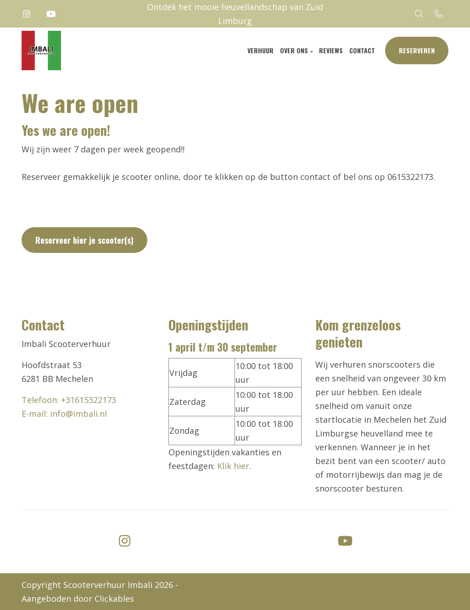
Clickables (114, 598)
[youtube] (345, 540)
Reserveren (417, 50)
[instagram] (125, 540)
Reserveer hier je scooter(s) (84, 240)
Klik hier (233, 465)
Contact (362, 50)
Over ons (294, 50)
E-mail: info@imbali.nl (64, 413)
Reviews (331, 50)
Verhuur (260, 50)
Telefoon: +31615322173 (69, 399)
